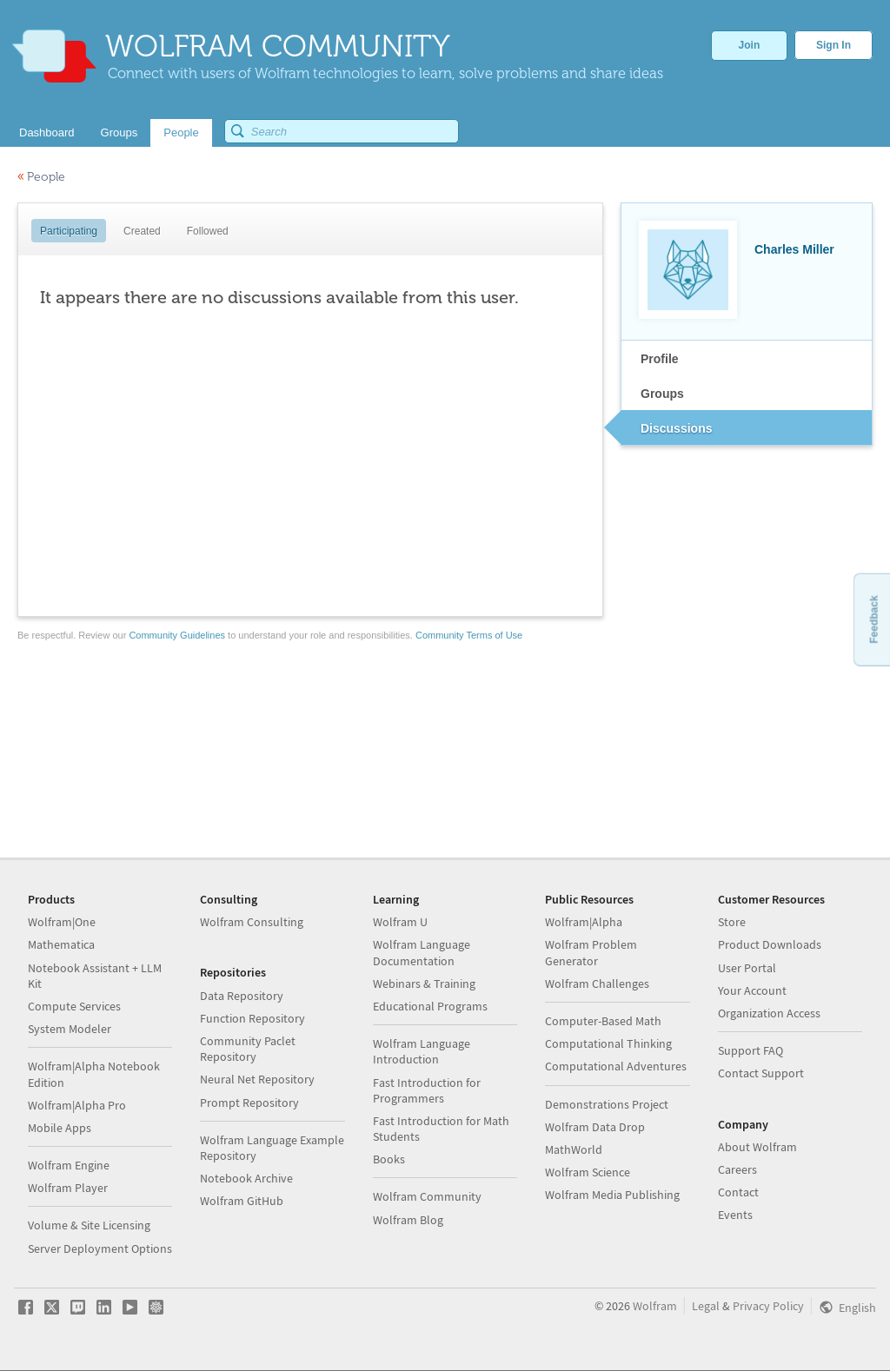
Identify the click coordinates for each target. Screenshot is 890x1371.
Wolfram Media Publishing (612, 1194)
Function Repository (252, 1018)
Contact (738, 1192)
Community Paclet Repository (248, 1048)
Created (142, 231)
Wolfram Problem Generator (591, 952)
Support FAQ (750, 1050)
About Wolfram (757, 1147)
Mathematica (61, 944)
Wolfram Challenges (597, 983)
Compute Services (74, 1006)
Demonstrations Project (606, 1104)
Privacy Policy (768, 1306)
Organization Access (769, 1013)
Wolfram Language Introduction (421, 1051)
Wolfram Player (68, 1187)
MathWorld (573, 1149)
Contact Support (761, 1073)
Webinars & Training (424, 983)
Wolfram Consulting (251, 922)
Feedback (873, 619)
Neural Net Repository (257, 1079)
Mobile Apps (59, 1128)
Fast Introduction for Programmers (427, 1090)
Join (749, 45)
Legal (706, 1306)
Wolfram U (400, 922)
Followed (208, 231)
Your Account (752, 990)
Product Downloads (769, 944)
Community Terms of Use (468, 635)
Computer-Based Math (603, 1021)
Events (735, 1214)
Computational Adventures (616, 1066)
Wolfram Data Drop (595, 1127)
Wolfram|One (62, 922)
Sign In (833, 45)
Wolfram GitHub (241, 1201)
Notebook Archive (246, 1178)
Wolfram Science (587, 1172)
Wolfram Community (427, 1196)
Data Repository (241, 995)
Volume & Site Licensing (89, 1225)
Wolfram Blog (408, 1220)
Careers (737, 1169)
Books (389, 1159)
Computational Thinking (608, 1043)
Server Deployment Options (100, 1248)
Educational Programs (430, 1006)
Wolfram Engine (69, 1165)
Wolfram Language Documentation (421, 952)
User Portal (747, 968)
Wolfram (655, 1306)
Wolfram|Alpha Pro (77, 1105)
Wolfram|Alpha (583, 922)
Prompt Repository (249, 1102)
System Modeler (69, 1029)
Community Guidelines (177, 635)
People (41, 176)
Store (732, 922)
